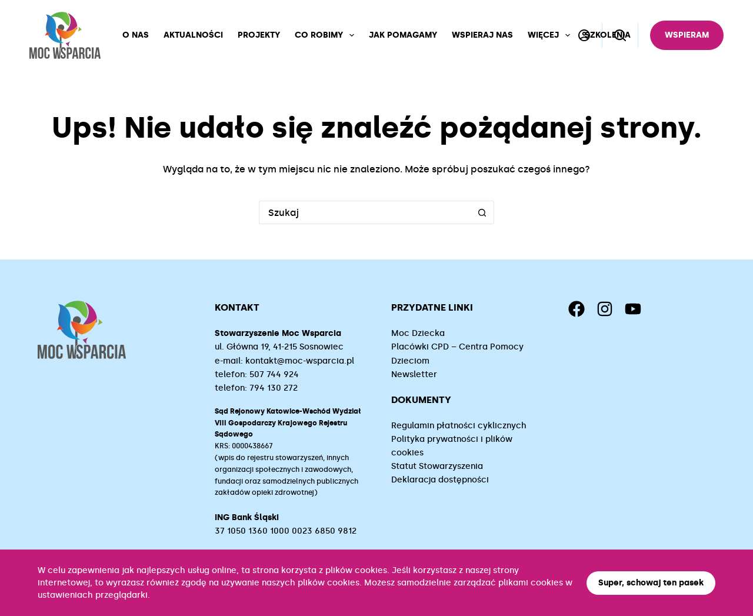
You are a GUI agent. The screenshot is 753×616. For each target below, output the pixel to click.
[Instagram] (605, 309)
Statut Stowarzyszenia (437, 466)
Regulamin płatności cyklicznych (459, 426)
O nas (135, 35)
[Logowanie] (584, 35)
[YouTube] (633, 309)
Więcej (551, 35)
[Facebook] (576, 309)
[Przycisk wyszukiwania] (482, 212)
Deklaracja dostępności (440, 480)
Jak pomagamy (403, 35)
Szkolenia (608, 35)
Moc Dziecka (418, 333)
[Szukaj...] (365, 212)
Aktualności (193, 35)
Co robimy (327, 35)
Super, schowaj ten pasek (651, 583)
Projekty (259, 35)
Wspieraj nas (482, 35)
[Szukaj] (620, 35)
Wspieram (687, 35)
